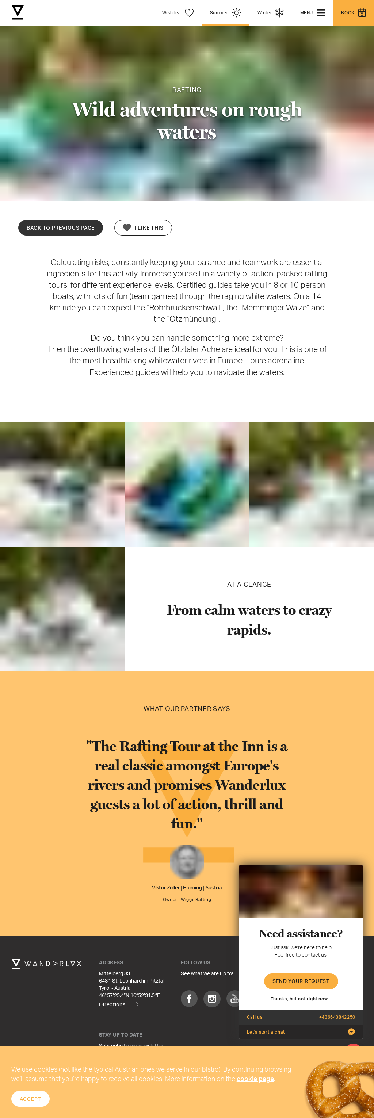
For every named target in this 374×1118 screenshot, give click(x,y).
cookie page (255, 1079)
